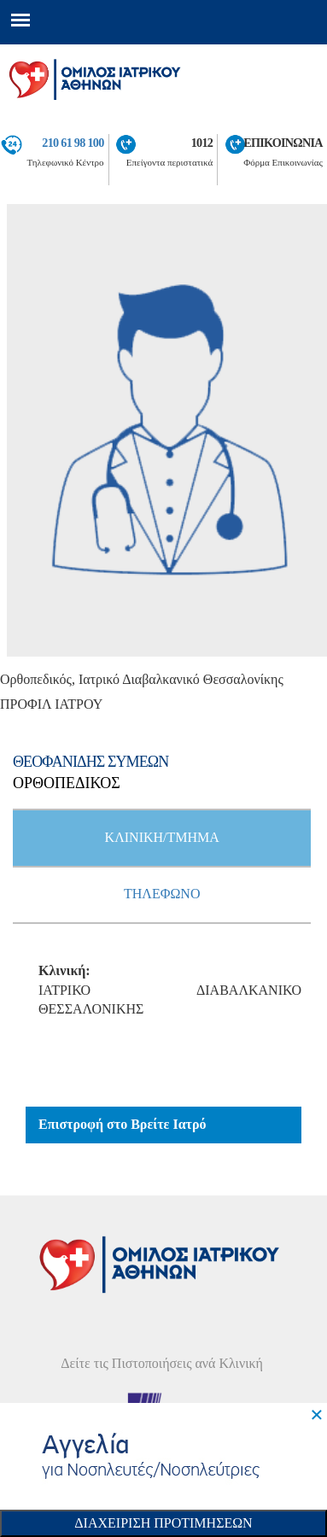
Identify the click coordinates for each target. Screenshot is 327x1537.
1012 (202, 142)
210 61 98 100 (72, 142)
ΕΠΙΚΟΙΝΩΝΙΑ (283, 142)
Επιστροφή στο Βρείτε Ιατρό (122, 1124)
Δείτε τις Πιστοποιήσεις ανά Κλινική (162, 1363)
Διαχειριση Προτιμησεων (163, 1523)
